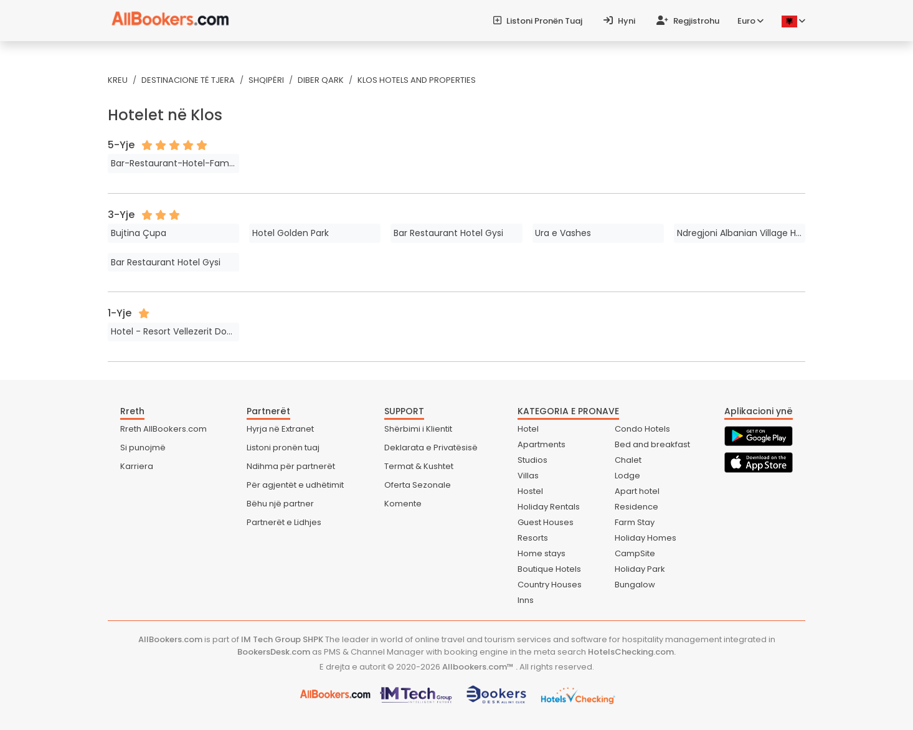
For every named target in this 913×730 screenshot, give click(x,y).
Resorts (533, 538)
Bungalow (635, 584)
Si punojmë (143, 447)
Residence (636, 507)
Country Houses (550, 584)
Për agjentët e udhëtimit (295, 485)
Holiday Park (640, 569)
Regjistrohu (687, 21)
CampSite (635, 553)
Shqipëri (266, 80)
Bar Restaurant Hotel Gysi (448, 233)
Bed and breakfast (652, 444)
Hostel (530, 491)
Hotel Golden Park (290, 233)
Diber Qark (321, 80)
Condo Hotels (642, 429)
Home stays (541, 553)
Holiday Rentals (549, 507)
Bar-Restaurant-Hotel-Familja (175, 163)
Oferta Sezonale (417, 485)
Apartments (541, 444)
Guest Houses (546, 522)
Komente (403, 504)
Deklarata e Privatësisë (431, 447)
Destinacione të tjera (188, 80)
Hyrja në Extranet (280, 429)
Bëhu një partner (280, 504)
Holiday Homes (645, 538)
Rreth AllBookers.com (163, 429)
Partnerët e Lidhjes (284, 522)
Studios (532, 460)
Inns (526, 600)
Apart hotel (637, 491)
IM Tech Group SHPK (282, 639)
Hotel (528, 429)
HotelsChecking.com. (632, 652)
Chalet (628, 460)
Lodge (627, 475)
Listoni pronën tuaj (537, 21)
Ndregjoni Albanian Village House (741, 233)
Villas (528, 475)
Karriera (136, 466)
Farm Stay (635, 522)
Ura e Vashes (563, 233)
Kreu (118, 80)
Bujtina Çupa (138, 233)
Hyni (619, 21)
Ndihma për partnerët (291, 466)
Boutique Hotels (549, 569)
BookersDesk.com (273, 652)
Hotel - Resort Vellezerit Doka (174, 331)
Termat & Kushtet (418, 466)
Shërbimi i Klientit (418, 429)
